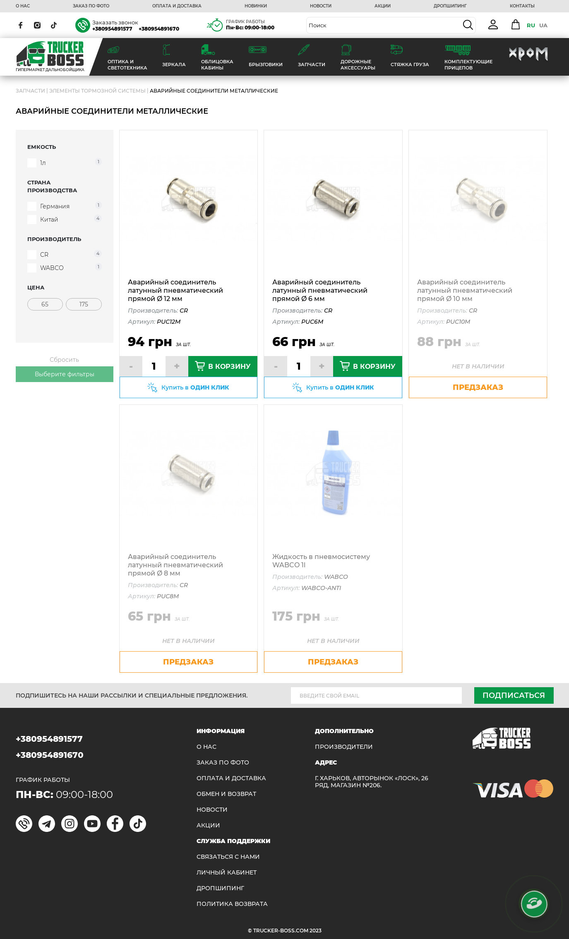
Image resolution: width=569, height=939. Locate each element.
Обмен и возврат (226, 794)
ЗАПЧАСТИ (30, 91)
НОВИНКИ (256, 6)
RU (531, 25)
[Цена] (45, 304)
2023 (316, 930)
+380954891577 (112, 29)
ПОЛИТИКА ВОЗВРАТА (232, 904)
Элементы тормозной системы (97, 91)
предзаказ (478, 387)
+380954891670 (159, 29)
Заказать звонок (115, 22)
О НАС (23, 6)
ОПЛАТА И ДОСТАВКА (177, 6)
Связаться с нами (228, 856)
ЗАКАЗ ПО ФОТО (91, 6)
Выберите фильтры (64, 374)
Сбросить (64, 359)
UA (543, 25)
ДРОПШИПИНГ (450, 6)
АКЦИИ (383, 6)
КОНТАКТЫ (522, 6)
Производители (344, 746)
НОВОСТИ (320, 6)
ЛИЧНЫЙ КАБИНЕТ (227, 872)
